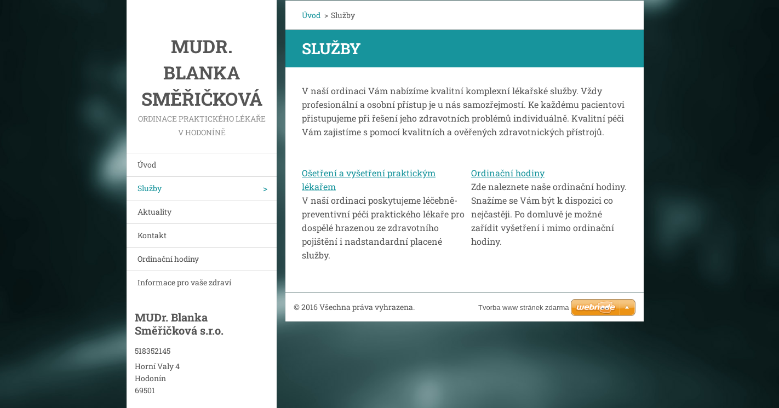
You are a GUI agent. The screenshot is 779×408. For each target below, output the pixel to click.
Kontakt (152, 235)
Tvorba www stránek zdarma (523, 307)
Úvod (147, 164)
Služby (150, 188)
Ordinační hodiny (168, 259)
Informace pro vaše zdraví (184, 282)
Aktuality (154, 211)
